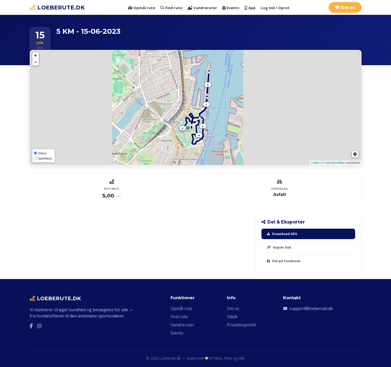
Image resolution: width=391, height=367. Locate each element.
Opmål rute (141, 7)
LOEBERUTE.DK (57, 7)
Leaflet (315, 162)
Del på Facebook (283, 261)
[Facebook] (31, 326)
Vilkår (232, 316)
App (250, 7)
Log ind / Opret (275, 7)
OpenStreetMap (335, 162)
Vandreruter (202, 7)
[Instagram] (39, 326)
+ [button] (35, 56)
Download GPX (282, 233)
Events (230, 7)
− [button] (35, 62)
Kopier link (279, 247)
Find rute (171, 7)
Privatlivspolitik (241, 325)
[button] (355, 154)
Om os (233, 308)
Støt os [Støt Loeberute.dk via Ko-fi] (345, 7)
